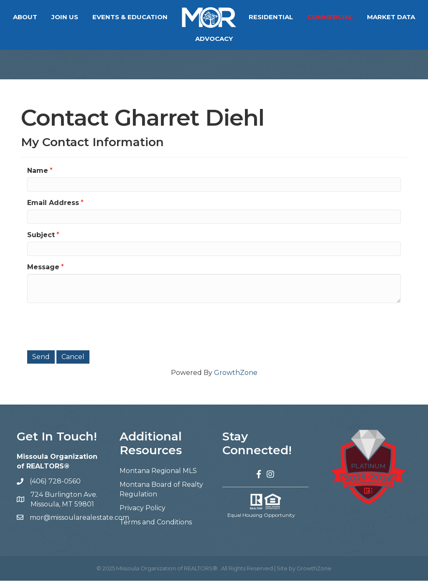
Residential (302, 17)
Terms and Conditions (156, 528)
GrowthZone (235, 379)
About (56, 17)
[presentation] (90, 332)
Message (43, 273)
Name (37, 177)
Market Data (188, 39)
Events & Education (161, 17)
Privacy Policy (143, 514)
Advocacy (245, 39)
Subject (41, 241)
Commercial (361, 17)
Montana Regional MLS (158, 477)
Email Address (53, 209)
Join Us (96, 17)
